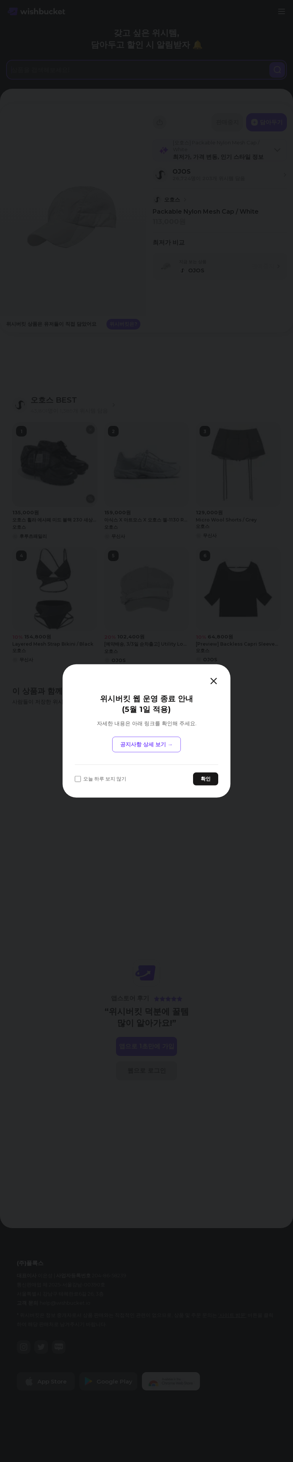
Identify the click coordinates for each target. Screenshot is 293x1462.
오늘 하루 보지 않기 (100, 779)
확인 (206, 779)
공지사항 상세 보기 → (146, 744)
